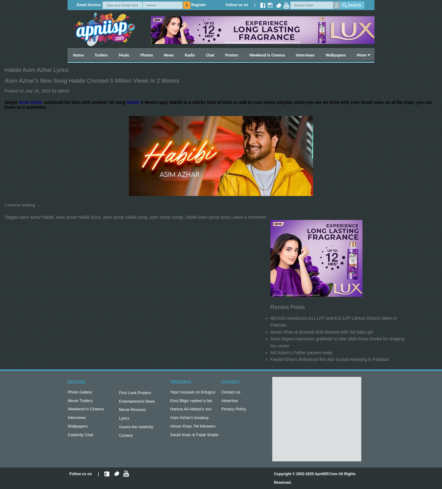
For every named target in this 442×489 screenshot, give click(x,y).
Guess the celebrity (136, 430)
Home (78, 55)
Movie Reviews (132, 411)
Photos (147, 55)
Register (198, 5)
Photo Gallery (80, 392)
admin (63, 90)
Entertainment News (137, 402)
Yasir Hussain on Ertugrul (192, 392)
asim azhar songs (166, 217)
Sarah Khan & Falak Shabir (194, 438)
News (169, 55)
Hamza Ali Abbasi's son (190, 411)
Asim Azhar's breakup (189, 420)
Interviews (305, 55)
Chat (210, 55)
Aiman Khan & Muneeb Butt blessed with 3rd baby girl (321, 332)
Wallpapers (336, 55)
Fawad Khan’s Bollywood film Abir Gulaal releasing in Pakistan (329, 359)
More (361, 55)
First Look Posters (135, 393)
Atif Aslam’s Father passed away (301, 352)
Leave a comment (248, 217)
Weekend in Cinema (267, 55)
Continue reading (22, 205)
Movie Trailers (80, 402)
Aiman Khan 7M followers (192, 429)
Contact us (230, 392)
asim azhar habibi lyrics (78, 217)
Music (124, 55)
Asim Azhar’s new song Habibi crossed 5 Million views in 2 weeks (92, 80)
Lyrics (124, 420)
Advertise (229, 402)
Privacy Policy (233, 411)
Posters (231, 55)
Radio (190, 55)
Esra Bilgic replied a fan (191, 402)
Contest (126, 439)
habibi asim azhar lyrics (208, 217)
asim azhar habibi (37, 217)
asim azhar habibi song (125, 217)
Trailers (101, 55)
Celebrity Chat (80, 438)
